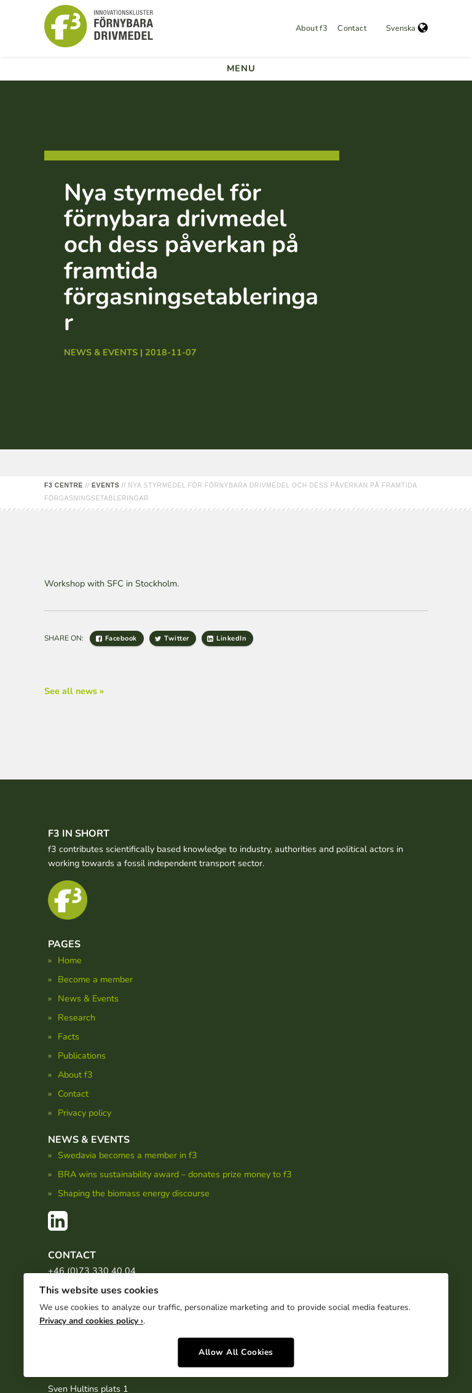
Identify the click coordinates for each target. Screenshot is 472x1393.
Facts (68, 1036)
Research (76, 1017)
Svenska (407, 28)
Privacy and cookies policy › (91, 1318)
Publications (82, 1055)
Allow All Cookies (236, 1348)
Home (70, 960)
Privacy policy (84, 1113)
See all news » (74, 691)
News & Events (88, 998)
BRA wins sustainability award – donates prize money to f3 (175, 1174)
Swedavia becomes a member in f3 (127, 1155)
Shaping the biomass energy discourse (134, 1193)
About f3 (312, 28)
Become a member (95, 979)
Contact (351, 28)
